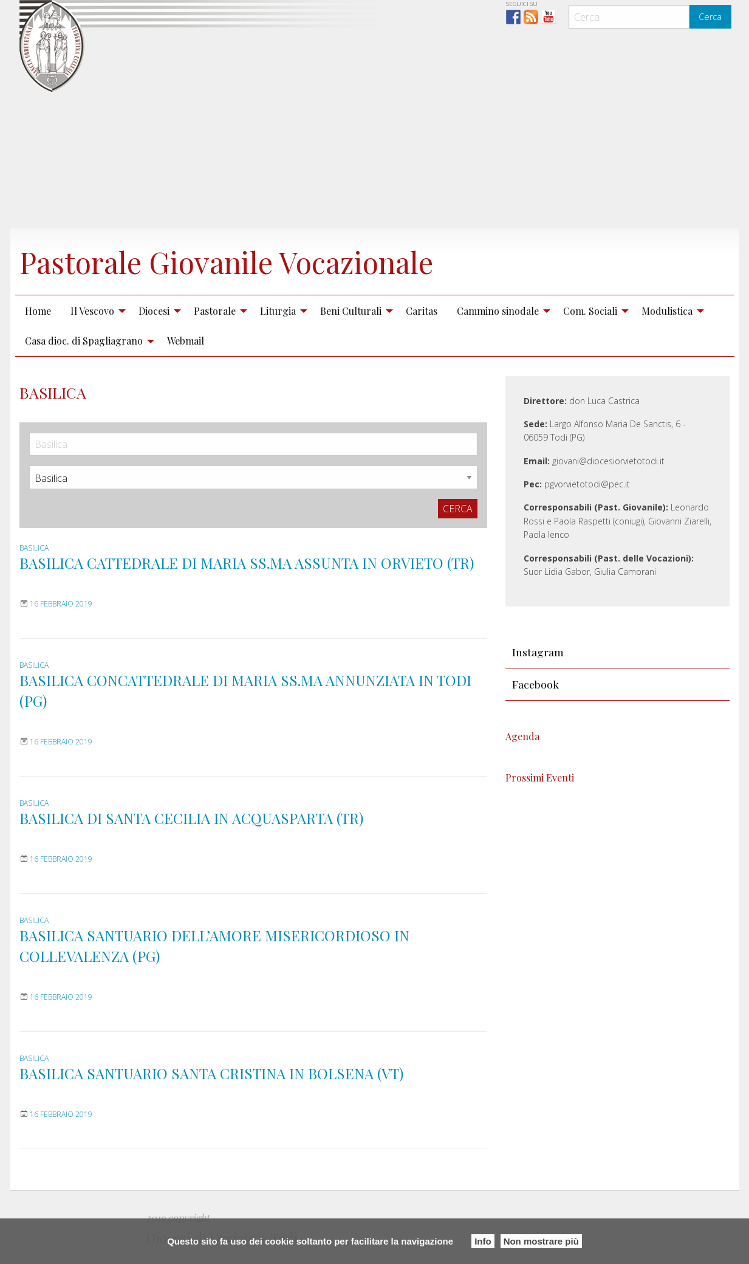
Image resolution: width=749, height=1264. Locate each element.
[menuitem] (38, 310)
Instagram (538, 652)
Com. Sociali (590, 310)
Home (38, 310)
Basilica (34, 548)
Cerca (710, 16)
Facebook (535, 684)
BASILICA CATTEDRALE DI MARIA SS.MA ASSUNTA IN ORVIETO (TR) (246, 562)
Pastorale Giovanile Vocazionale (226, 261)
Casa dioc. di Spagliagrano (84, 340)
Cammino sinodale (498, 310)
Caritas (421, 310)
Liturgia (278, 310)
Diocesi (154, 310)
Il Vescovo (92, 310)
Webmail (185, 340)
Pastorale (215, 310)
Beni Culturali (350, 310)
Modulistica (667, 310)
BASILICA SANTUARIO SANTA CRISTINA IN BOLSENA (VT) (211, 1073)
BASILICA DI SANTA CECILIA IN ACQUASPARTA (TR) (191, 818)
